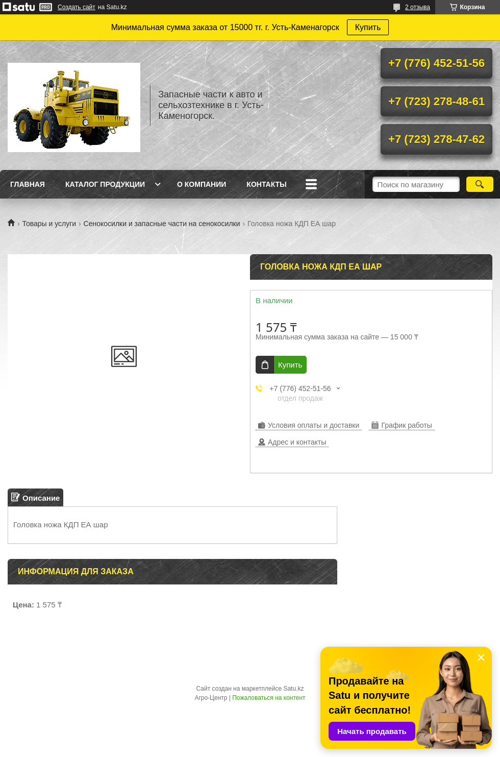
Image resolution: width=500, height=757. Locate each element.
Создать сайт (76, 7)
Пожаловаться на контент (268, 697)
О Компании (201, 184)
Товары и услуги (49, 223)
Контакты (266, 184)
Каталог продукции (105, 184)
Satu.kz (293, 688)
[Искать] (479, 184)
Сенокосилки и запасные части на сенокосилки (162, 223)
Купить (368, 27)
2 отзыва (417, 7)
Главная (27, 184)
